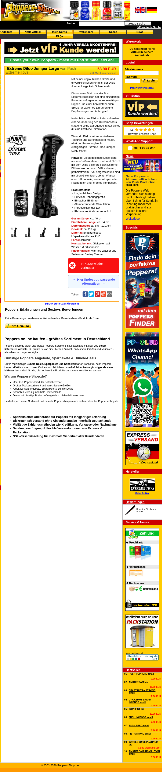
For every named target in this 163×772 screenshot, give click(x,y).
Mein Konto (59, 31)
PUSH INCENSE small (141, 717)
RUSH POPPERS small (141, 674)
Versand (112, 73)
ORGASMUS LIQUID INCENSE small (140, 700)
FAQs (59, 36)
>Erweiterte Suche (149, 27)
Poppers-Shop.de (108, 401)
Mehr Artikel (142, 493)
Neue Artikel (33, 31)
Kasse (113, 31)
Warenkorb (86, 31)
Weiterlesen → (135, 218)
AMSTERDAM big (138, 682)
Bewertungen (135, 502)
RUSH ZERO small (139, 725)
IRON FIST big (136, 709)
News (140, 31)
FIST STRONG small (140, 733)
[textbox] (102, 23)
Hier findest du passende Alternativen (93, 281)
